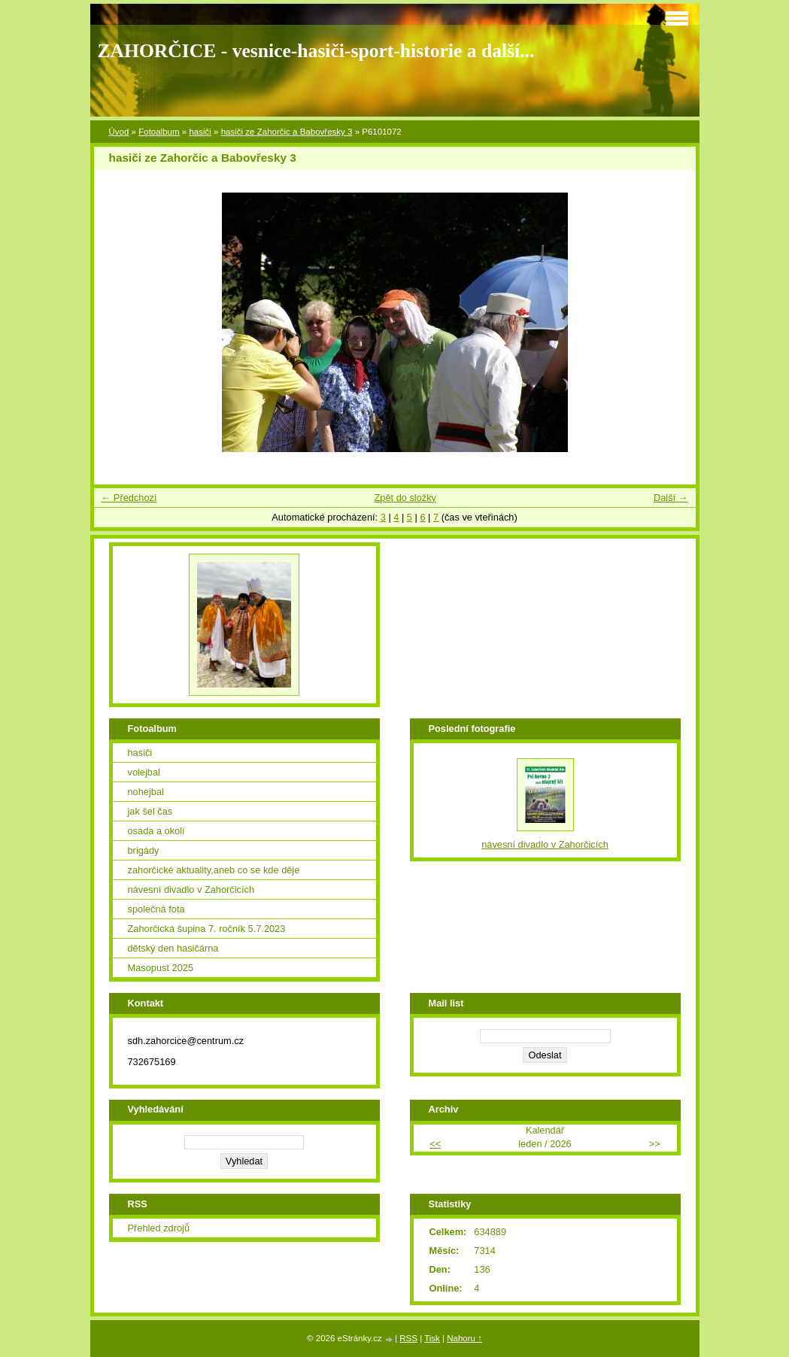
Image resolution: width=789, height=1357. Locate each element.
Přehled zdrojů (159, 1228)
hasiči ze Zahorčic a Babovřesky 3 (287, 131)
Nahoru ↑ (464, 1338)
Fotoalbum (158, 131)
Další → (671, 497)
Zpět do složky (405, 497)
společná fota (156, 909)
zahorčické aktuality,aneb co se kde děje (214, 870)
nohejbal (146, 791)
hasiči (200, 131)
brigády (143, 850)
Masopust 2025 (161, 967)
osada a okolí (156, 830)
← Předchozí (129, 497)
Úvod (119, 131)
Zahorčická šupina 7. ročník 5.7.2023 (207, 928)
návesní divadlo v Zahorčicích (191, 889)
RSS (408, 1338)
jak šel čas (150, 811)
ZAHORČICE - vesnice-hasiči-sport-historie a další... (316, 51)
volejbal (144, 772)
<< (435, 1143)
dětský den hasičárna (173, 948)
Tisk (432, 1338)
